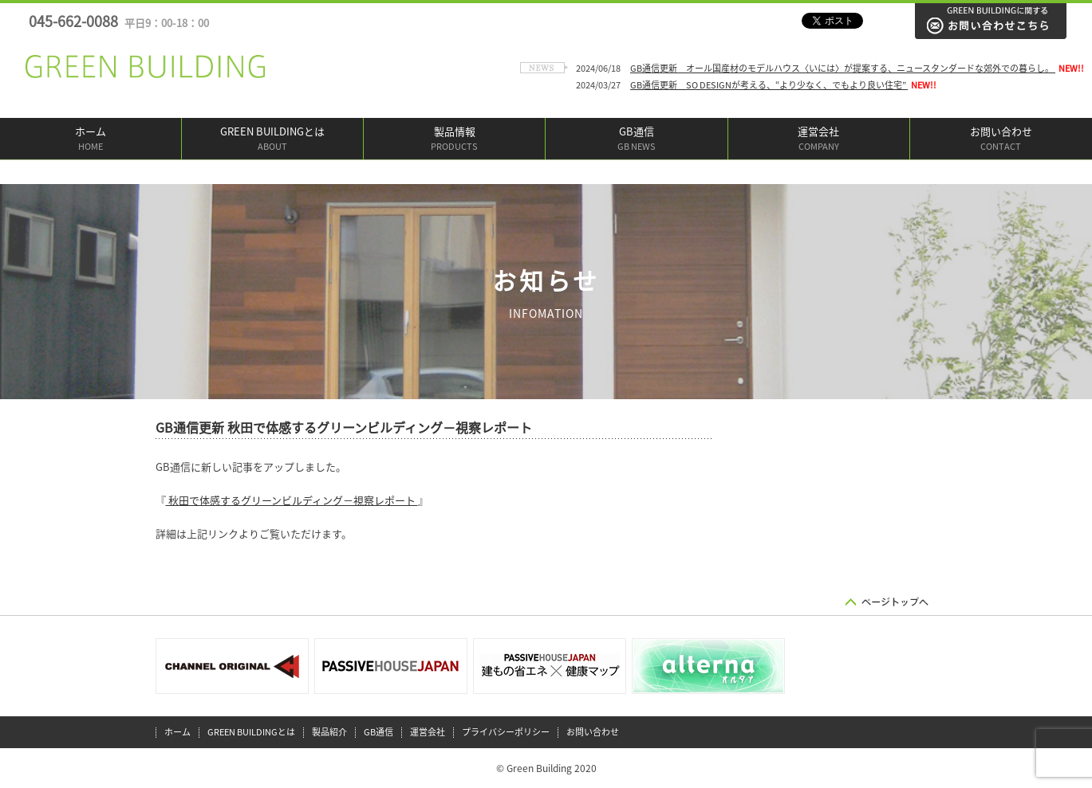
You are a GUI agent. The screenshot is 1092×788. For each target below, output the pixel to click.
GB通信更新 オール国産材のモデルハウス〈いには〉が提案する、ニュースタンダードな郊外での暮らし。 (842, 68)
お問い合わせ (1001, 140)
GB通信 (636, 140)
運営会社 (819, 140)
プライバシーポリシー (506, 731)
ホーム (90, 140)
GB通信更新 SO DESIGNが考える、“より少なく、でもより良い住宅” (769, 84)
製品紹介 (329, 731)
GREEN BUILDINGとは (272, 140)
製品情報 (454, 140)
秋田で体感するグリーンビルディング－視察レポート (292, 501)
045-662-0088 (119, 21)
